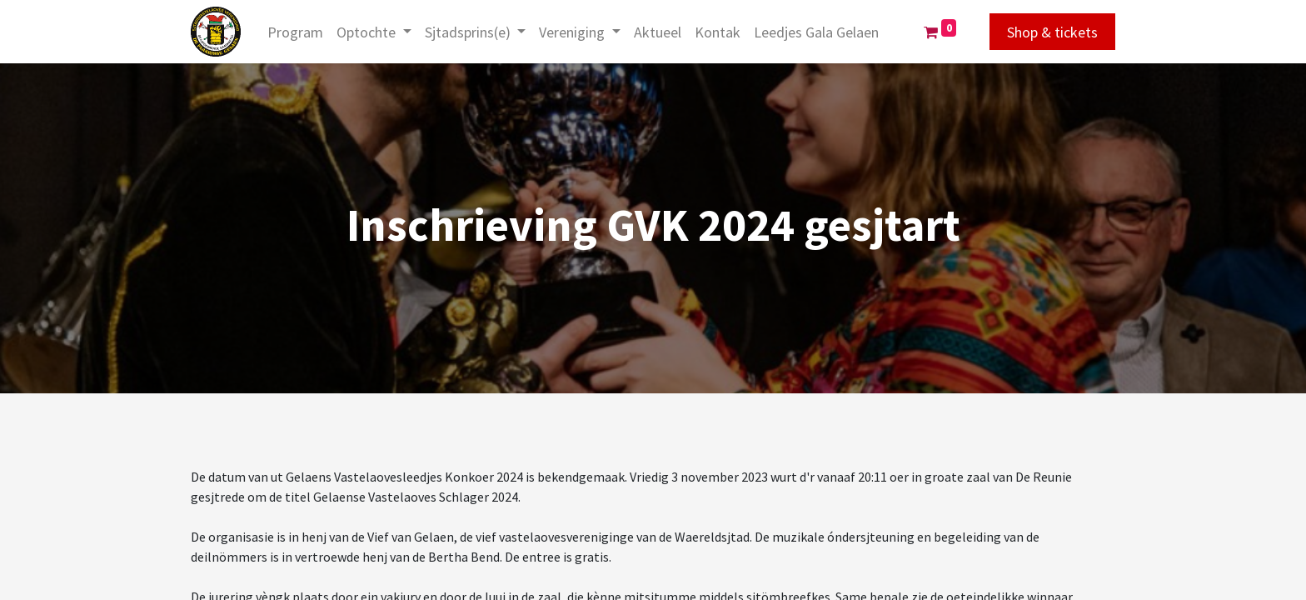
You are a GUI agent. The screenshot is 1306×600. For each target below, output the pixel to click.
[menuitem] (295, 32)
